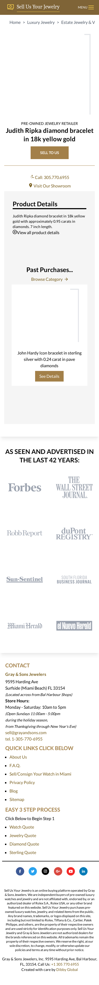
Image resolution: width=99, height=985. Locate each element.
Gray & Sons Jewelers (25, 674)
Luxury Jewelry (41, 22)
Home (15, 22)
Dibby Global (67, 969)
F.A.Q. (15, 765)
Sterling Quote (23, 852)
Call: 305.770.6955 (49, 177)
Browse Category (49, 279)
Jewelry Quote (23, 835)
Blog (14, 790)
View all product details (36, 232)
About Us (18, 756)
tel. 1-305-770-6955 (24, 738)
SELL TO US (49, 152)
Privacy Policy (22, 782)
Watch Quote (22, 826)
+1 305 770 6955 (65, 964)
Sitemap (17, 799)
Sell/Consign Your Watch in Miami (40, 773)
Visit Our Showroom (50, 185)
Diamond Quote (24, 843)
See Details (49, 376)
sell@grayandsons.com (25, 732)
